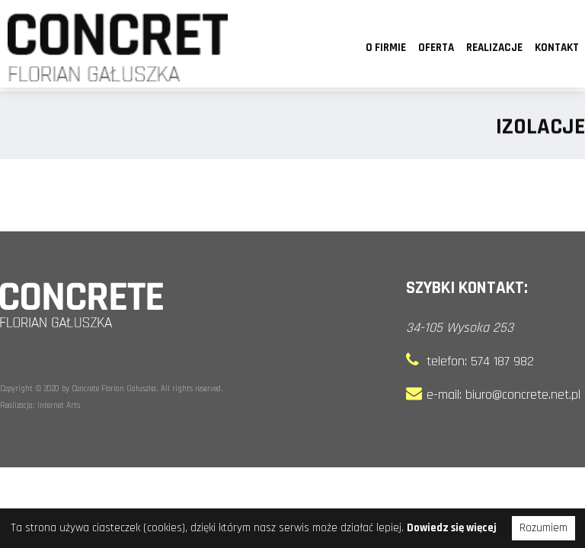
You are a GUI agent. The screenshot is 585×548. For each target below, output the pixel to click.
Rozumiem (543, 528)
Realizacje (494, 47)
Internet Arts (58, 405)
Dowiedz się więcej (452, 528)
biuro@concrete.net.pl (522, 394)
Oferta (436, 47)
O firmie (386, 47)
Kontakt (557, 47)
